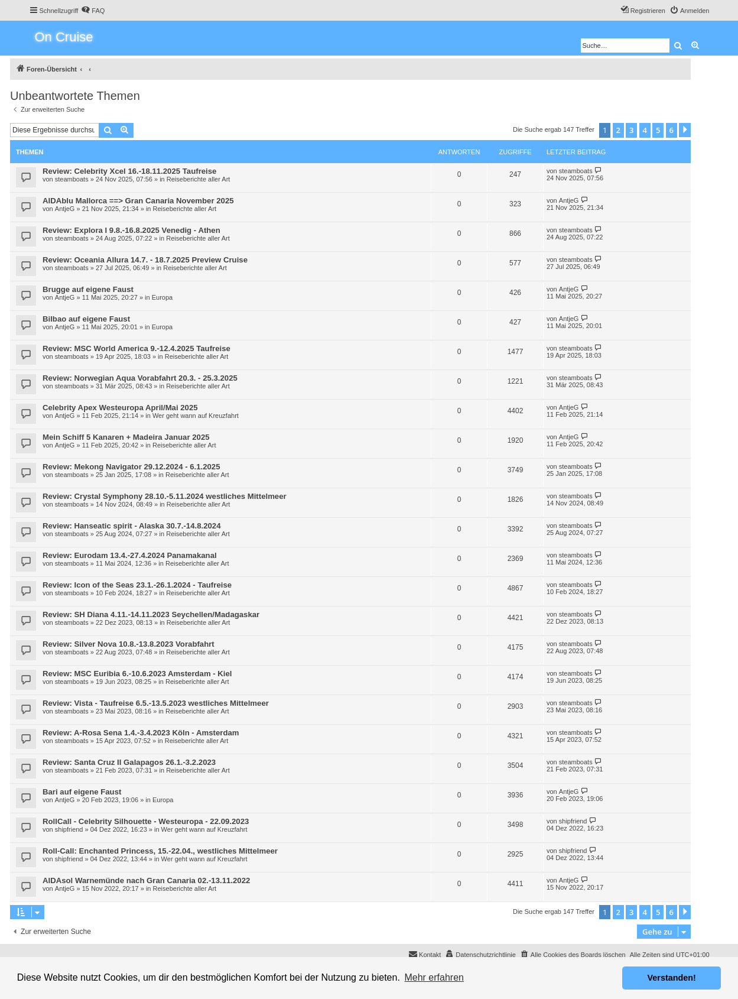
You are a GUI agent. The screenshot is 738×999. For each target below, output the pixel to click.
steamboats (72, 179)
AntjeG (65, 208)
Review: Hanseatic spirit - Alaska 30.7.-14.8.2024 (132, 525)
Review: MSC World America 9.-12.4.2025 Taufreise (136, 348)
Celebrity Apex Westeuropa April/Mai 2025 (120, 407)
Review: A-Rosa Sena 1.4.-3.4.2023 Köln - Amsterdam (141, 732)
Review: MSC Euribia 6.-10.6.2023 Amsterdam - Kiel (137, 673)
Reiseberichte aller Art (198, 179)
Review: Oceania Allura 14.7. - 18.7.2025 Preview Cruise (145, 259)
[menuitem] (93, 11)
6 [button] (671, 130)
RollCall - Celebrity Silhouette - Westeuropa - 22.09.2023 (146, 821)
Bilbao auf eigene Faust (86, 318)
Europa (162, 297)
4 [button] (645, 130)
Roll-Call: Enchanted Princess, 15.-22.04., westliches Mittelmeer (160, 850)
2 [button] (618, 130)
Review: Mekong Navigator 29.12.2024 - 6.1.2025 (131, 466)
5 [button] (658, 130)
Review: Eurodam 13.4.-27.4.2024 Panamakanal (130, 555)
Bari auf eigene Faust (82, 791)
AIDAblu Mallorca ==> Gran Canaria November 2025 (138, 200)
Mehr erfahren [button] (434, 977)
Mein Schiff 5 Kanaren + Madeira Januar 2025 (126, 437)
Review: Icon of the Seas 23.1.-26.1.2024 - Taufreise (137, 584)
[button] (685, 130)
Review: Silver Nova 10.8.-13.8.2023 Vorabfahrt (128, 644)
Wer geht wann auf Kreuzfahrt (195, 415)
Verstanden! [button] (672, 977)
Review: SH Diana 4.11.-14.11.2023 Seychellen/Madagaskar (151, 614)
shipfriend (69, 829)
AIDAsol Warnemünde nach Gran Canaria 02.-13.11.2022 (146, 880)
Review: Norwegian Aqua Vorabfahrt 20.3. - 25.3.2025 (140, 378)
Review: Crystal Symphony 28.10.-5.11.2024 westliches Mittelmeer (165, 496)
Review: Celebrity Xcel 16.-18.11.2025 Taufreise (129, 171)
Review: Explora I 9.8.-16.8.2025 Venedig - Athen (131, 230)
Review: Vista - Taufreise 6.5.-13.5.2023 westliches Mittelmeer (156, 703)
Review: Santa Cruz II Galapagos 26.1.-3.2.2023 (129, 762)
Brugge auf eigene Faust (88, 289)
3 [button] (631, 130)
